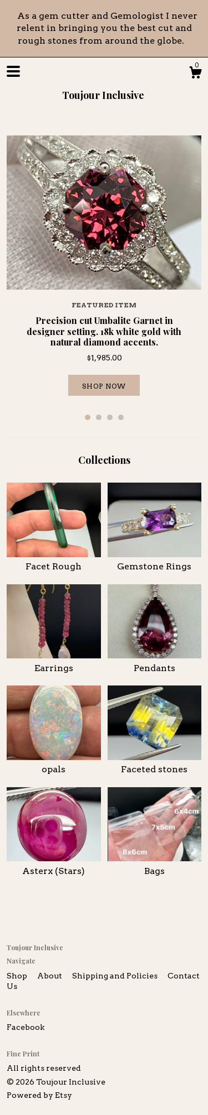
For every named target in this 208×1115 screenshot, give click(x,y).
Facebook (25, 1027)
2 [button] (99, 417)
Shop (18, 975)
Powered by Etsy (39, 1095)
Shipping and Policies (115, 975)
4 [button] (121, 417)
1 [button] (87, 417)
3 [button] (110, 417)
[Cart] (195, 74)
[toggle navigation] (13, 71)
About (50, 975)
